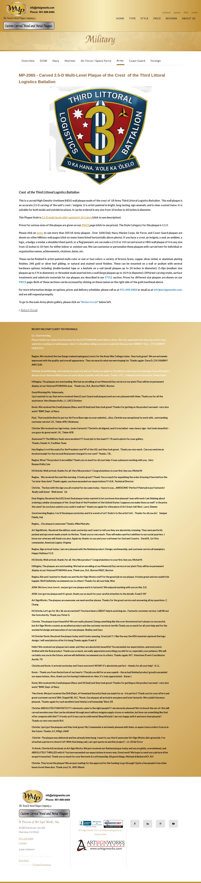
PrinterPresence (42, 864)
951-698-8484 (26, 838)
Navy (56, 60)
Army (120, 60)
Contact (166, 12)
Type (132, 18)
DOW (43, 60)
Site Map (24, 860)
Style (144, 18)
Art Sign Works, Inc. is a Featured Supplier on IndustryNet (101, 829)
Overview (28, 60)
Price (157, 18)
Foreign (156, 60)
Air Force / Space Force (96, 60)
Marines (70, 60)
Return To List (29, 310)
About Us (188, 18)
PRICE (85, 225)
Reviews (171, 18)
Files (186, 12)
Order (195, 12)
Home (120, 18)
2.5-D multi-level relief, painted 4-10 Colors (67, 217)
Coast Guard (137, 60)
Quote (177, 12)
